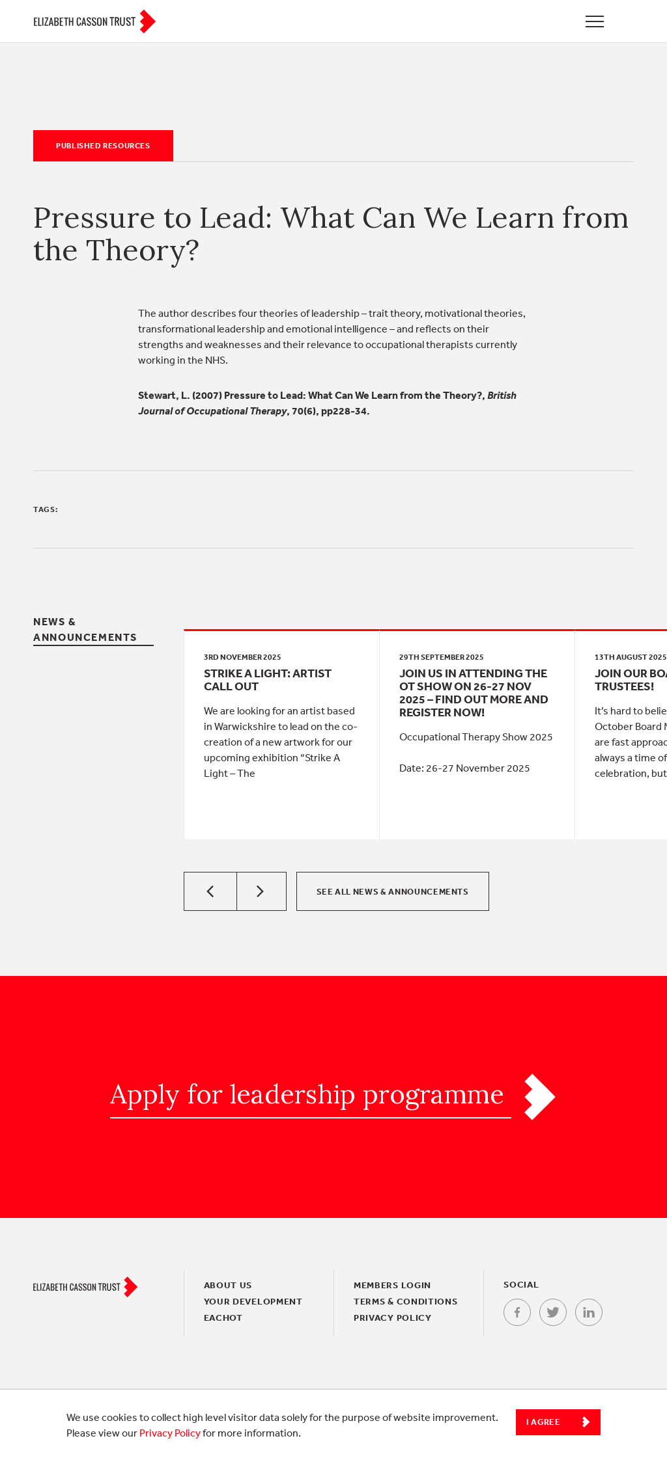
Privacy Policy (170, 1432)
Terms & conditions (406, 1301)
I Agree (543, 1421)
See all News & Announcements (393, 891)
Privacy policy (393, 1317)
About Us (228, 1285)
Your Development (253, 1301)
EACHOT (223, 1317)
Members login (392, 1285)
